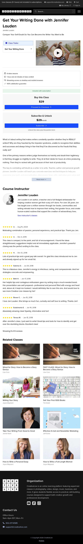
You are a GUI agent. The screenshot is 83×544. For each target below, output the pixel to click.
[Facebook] (34, 503)
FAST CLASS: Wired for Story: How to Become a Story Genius (59, 368)
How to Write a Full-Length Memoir (58, 461)
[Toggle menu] (79, 11)
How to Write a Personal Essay (15, 461)
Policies (41, 541)
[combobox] (54, 11)
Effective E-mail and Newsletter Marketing (60, 431)
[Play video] (58, 52)
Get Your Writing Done (14, 49)
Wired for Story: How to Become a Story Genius (20, 368)
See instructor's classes (27, 215)
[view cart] (77, 2)
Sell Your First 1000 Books (54, 400)
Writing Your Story (10, 400)
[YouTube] (29, 503)
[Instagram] (39, 503)
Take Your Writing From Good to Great (19, 431)
